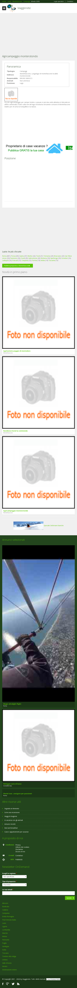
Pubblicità (18, 859)
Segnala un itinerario (11, 808)
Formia (34, 260)
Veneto (4, 966)
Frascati (15, 260)
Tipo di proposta (9, 881)
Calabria (5, 910)
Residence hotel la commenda (15, 431)
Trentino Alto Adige (9, 956)
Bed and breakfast (11, 828)
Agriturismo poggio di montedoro (16, 351)
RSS (18, 983)
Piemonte (5, 940)
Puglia (4, 943)
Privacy (18, 845)
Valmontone (32, 258)
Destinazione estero (9, 970)
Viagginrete (24, 8)
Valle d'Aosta (6, 963)
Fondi (23, 258)
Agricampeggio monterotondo (15, 511)
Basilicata (5, 906)
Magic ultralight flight (12, 704)
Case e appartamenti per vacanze (16, 832)
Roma (4, 256)
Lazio (4, 923)
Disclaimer (19, 849)
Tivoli (38, 256)
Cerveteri (64, 258)
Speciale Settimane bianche (38, 525)
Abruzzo (5, 903)
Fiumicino (13, 258)
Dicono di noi (20, 851)
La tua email (8, 889)
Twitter (13, 983)
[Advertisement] (38, 30)
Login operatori (59, 1)
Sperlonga (54, 258)
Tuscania (52, 260)
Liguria (4, 926)
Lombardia (6, 930)
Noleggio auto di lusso (12, 784)
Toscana (5, 953)
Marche (5, 933)
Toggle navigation (4, 8)
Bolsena (44, 258)
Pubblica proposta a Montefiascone (17, 266)
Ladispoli (5, 260)
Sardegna (5, 946)
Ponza (13, 256)
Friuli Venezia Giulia (9, 920)
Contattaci (70, 1)
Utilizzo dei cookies (22, 847)
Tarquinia (25, 260)
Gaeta (21, 256)
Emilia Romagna (8, 916)
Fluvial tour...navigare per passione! (17, 794)
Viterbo (29, 256)
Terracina (47, 256)
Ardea (43, 260)
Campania (5, 913)
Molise (4, 936)
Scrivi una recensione (12, 812)
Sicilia (4, 950)
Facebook (2, 983)
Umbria (4, 960)
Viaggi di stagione (10, 816)
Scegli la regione (9, 873)
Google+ (7, 983)
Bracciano (57, 256)
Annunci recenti (9, 824)
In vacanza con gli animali (13, 820)
